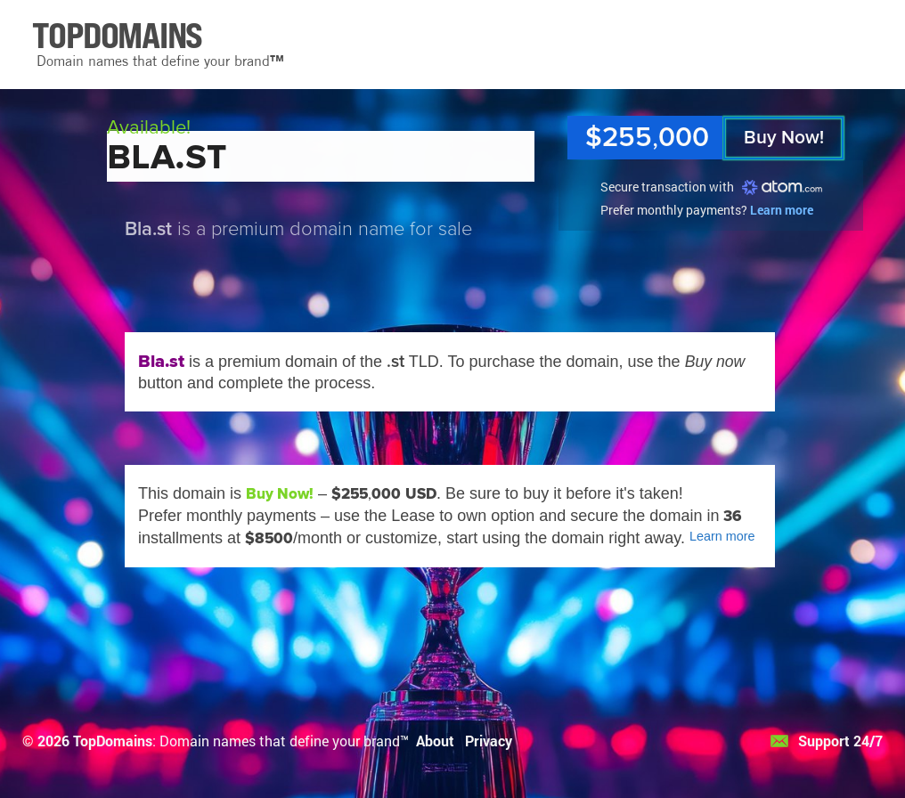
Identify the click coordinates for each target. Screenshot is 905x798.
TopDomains (112, 740)
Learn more (781, 209)
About (435, 740)
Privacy (488, 740)
